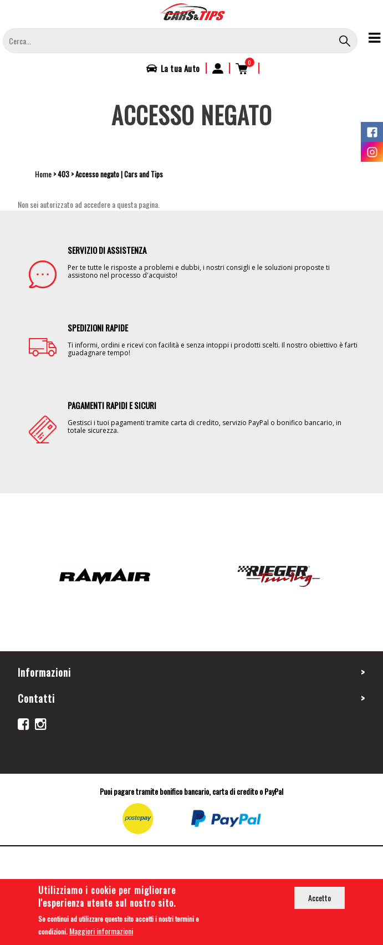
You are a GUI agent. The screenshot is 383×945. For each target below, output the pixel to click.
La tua (180, 68)
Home (43, 174)
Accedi (217, 68)
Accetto (319, 899)
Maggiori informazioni (101, 932)
